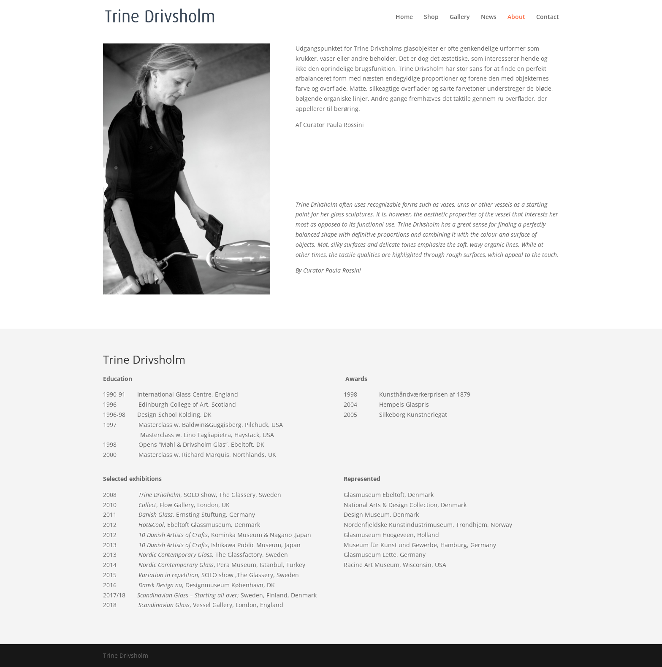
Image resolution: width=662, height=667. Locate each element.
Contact (547, 17)
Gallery (460, 17)
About (516, 17)
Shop (431, 17)
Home (404, 17)
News (488, 17)
